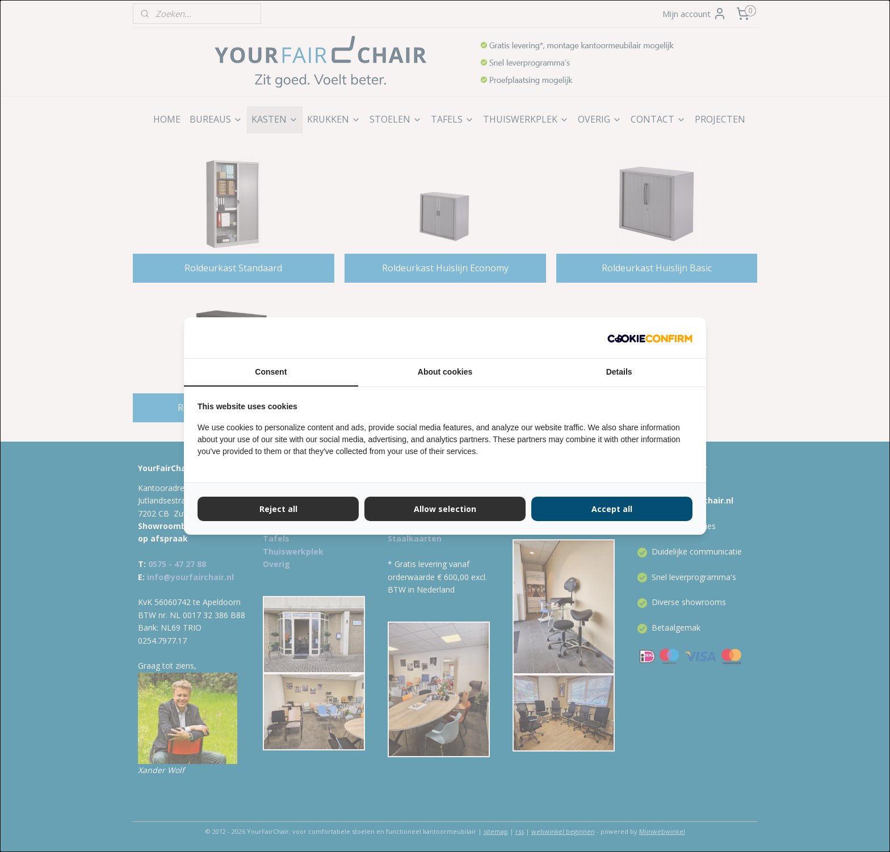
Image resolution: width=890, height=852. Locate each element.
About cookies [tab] (445, 371)
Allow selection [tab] (445, 508)
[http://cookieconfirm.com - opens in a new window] (649, 338)
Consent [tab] (271, 371)
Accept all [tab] (611, 508)
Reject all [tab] (278, 508)
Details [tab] (619, 371)
